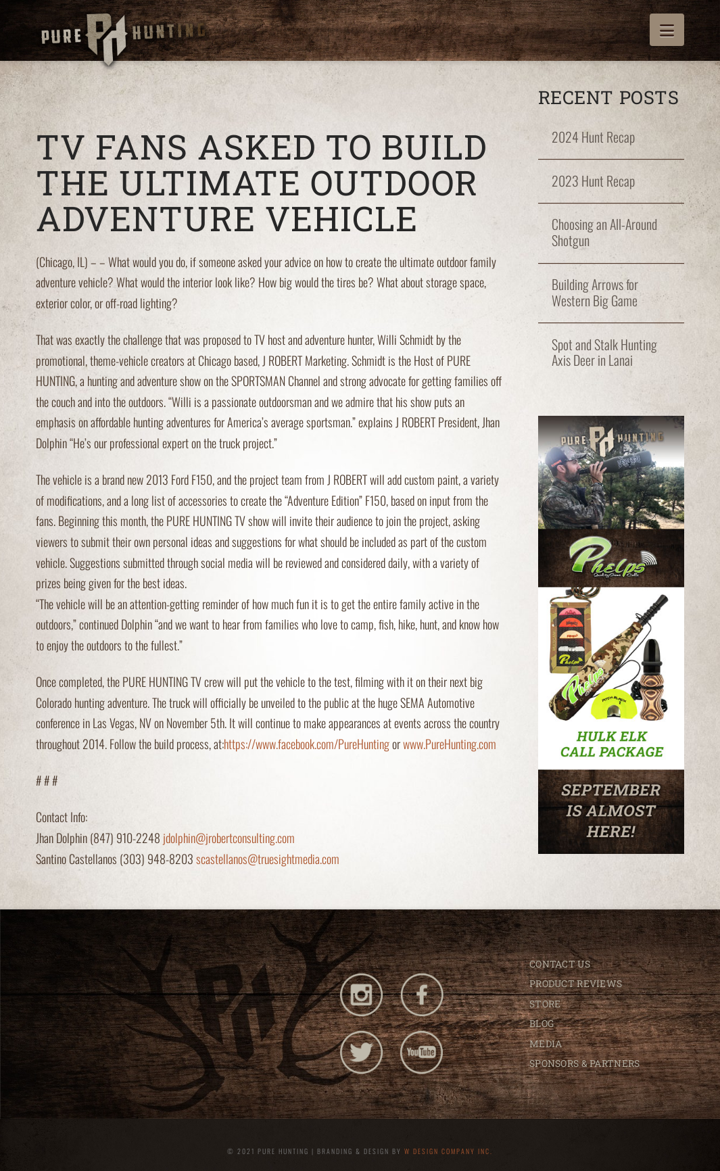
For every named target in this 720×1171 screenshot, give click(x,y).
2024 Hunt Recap (593, 137)
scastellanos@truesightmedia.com (267, 858)
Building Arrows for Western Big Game (595, 293)
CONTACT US (559, 963)
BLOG (541, 1023)
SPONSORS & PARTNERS (584, 1063)
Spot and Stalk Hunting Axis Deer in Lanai (604, 353)
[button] (667, 30)
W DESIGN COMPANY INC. (448, 1151)
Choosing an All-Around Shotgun (604, 232)
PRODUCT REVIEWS (575, 983)
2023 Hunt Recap (593, 181)
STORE (544, 1003)
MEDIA (545, 1043)
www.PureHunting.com (449, 743)
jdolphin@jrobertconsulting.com (229, 837)
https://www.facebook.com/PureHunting (306, 743)
